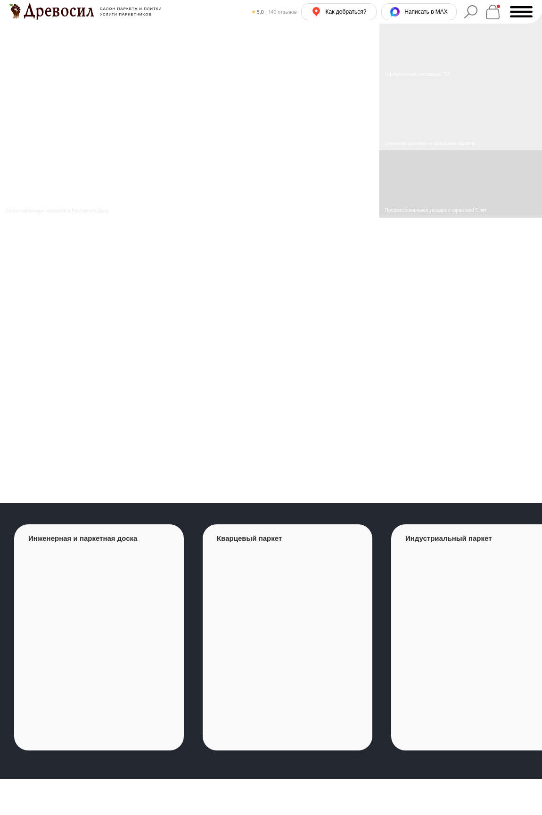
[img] (460, 116)
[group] (99, 637)
